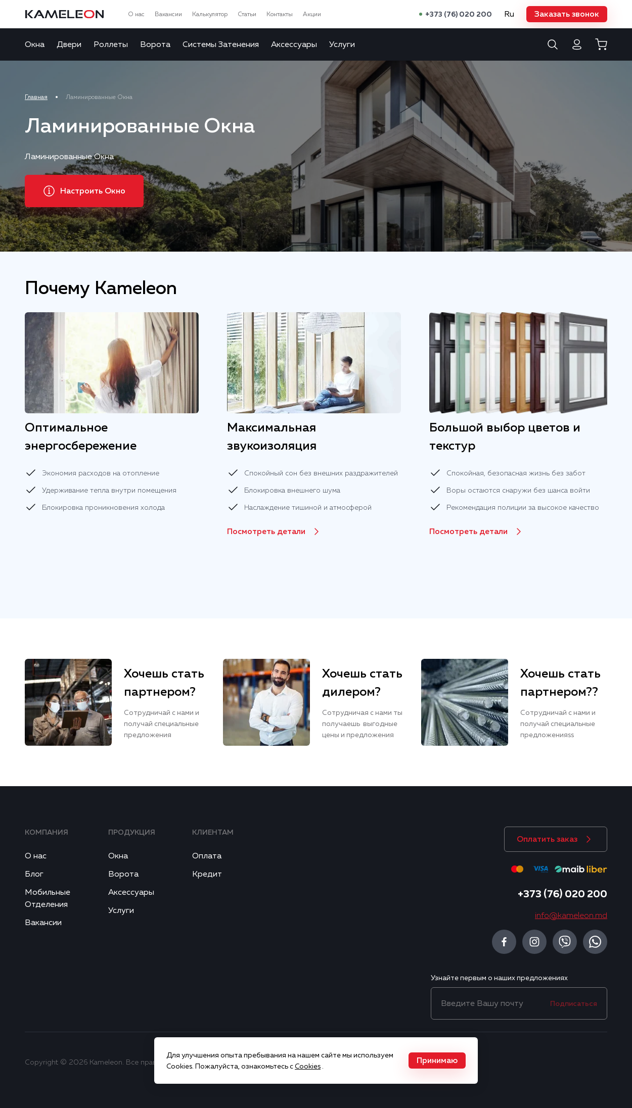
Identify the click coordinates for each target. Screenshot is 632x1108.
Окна (34, 44)
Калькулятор (210, 14)
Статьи (247, 14)
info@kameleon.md (571, 915)
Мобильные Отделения (47, 898)
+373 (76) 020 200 (458, 14)
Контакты (279, 14)
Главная (36, 97)
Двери (69, 44)
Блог (34, 874)
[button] (566, 14)
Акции (312, 14)
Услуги (342, 44)
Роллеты (111, 44)
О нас (136, 14)
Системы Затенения (221, 44)
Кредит (207, 874)
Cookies (308, 1066)
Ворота (155, 44)
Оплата (206, 855)
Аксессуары (294, 44)
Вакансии (168, 14)
